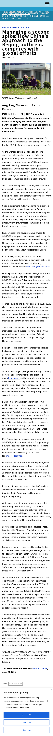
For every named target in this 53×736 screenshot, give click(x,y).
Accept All (26, 714)
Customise (26, 722)
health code (14, 378)
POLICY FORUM (39, 668)
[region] (26, 712)
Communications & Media (15, 27)
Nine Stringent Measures (38, 266)
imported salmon (14, 455)
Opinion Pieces (15, 683)
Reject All (27, 730)
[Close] (51, 689)
